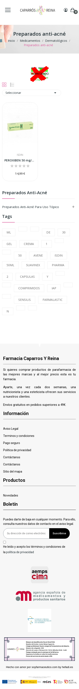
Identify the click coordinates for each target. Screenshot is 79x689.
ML (9, 232)
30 (64, 232)
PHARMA (58, 265)
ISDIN (59, 255)
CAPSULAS (27, 277)
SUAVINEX (33, 265)
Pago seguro (11, 443)
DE (48, 232)
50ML (10, 265)
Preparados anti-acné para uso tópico (30, 207)
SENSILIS (24, 300)
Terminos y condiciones (18, 436)
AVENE (38, 255)
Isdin (20, 155)
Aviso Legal (10, 428)
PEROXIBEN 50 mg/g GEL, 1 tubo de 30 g (20, 160)
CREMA (29, 244)
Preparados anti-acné (24, 193)
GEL (9, 244)
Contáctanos (11, 457)
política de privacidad (20, 552)
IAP (54, 288)
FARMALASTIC (53, 300)
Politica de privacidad (17, 450)
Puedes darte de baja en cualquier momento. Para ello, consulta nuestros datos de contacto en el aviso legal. (39, 521)
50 (20, 255)
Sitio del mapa (12, 471)
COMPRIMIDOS (29, 288)
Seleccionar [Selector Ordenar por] (31, 92)
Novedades (10, 495)
